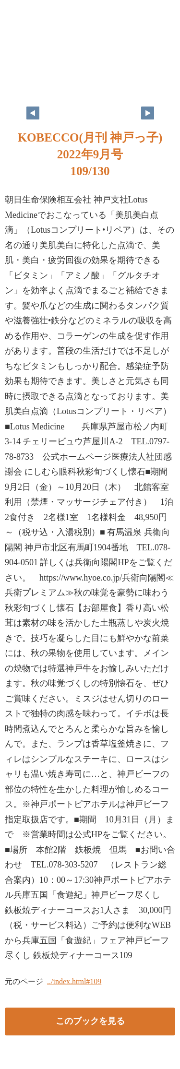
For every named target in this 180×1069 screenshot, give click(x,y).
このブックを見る (90, 1021)
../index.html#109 (74, 981)
